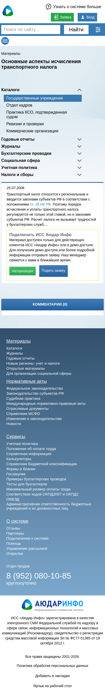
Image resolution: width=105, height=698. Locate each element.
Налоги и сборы (17, 174)
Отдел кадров (19, 105)
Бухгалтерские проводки (26, 153)
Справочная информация (28, 454)
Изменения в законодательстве (34, 418)
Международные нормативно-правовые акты (46, 403)
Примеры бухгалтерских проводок (36, 479)
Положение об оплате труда (31, 448)
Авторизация (22, 271)
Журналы (10, 146)
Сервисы (15, 436)
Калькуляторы (18, 459)
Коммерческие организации (32, 131)
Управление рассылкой (26, 548)
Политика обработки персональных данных (52, 666)
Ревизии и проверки (25, 124)
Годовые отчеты (17, 139)
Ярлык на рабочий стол (52, 686)
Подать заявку (53, 270)
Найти (76, 29)
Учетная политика (19, 167)
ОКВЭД (12, 499)
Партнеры (15, 533)
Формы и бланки (20, 469)
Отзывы (13, 528)
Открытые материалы (25, 368)
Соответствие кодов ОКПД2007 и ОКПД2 (42, 494)
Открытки (14, 553)
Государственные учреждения (34, 98)
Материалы (10, 54)
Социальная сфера (20, 160)
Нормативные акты (26, 381)
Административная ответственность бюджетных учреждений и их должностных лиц (48, 506)
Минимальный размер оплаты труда (38, 489)
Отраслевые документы (27, 408)
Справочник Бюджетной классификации (41, 464)
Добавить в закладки (52, 676)
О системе (17, 521)
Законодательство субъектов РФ (35, 393)
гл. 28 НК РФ (40, 204)
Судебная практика (23, 398)
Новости (13, 423)
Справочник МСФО (23, 413)
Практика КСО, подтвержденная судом (36, 114)
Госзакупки (15, 474)
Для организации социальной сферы (38, 373)
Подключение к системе (27, 538)
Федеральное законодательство (34, 388)
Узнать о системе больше (77, 7)
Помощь (13, 543)
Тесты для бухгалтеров (26, 484)
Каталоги (10, 90)
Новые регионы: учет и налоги (33, 363)
